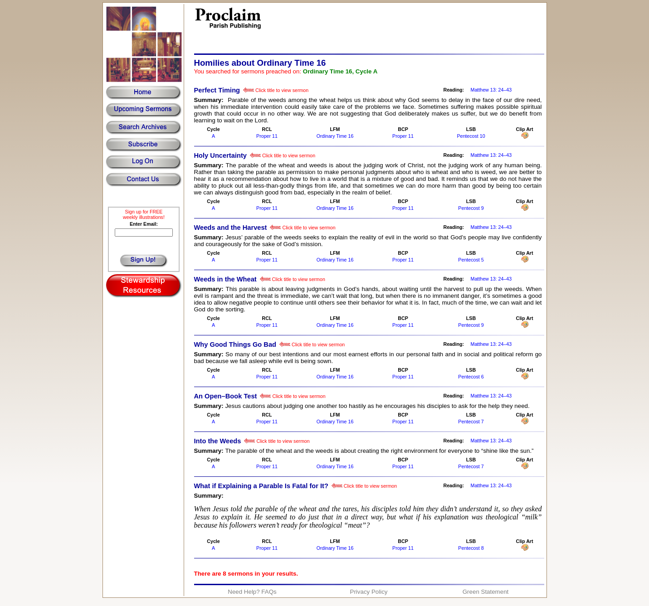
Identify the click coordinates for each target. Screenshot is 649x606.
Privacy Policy (369, 591)
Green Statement (486, 591)
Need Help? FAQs (252, 591)
